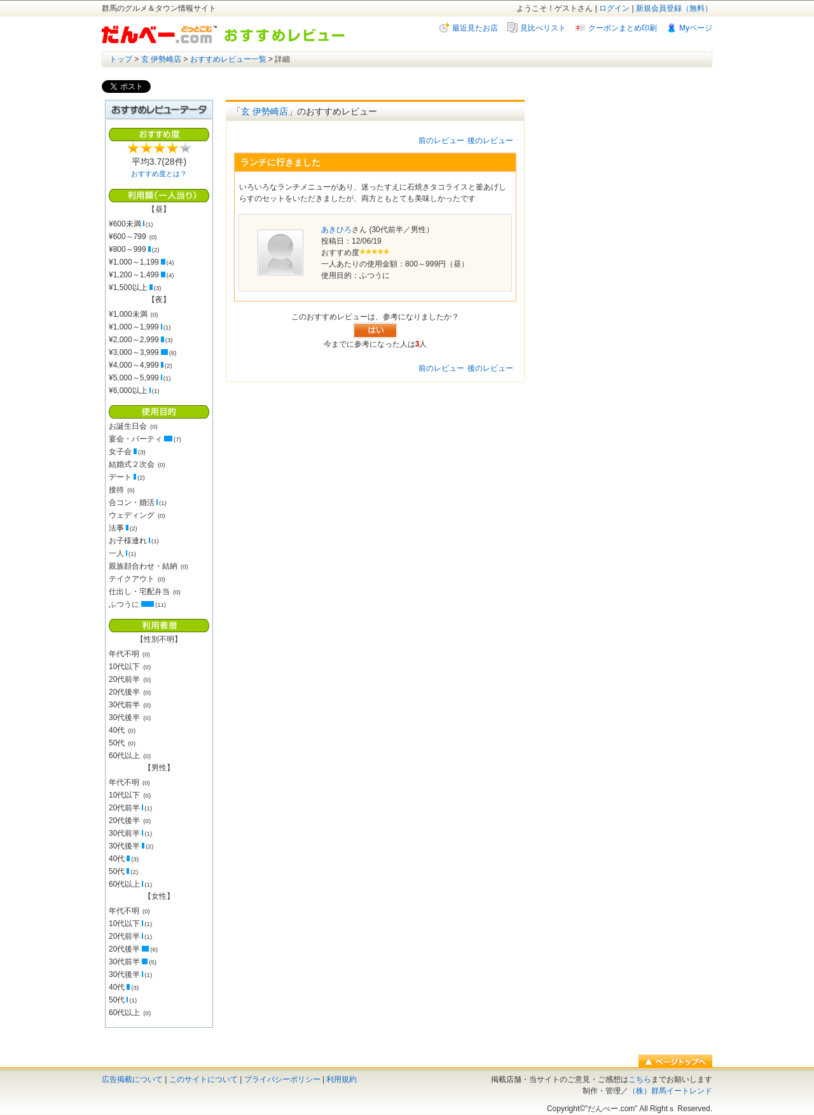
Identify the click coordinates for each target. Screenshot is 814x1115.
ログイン (614, 8)
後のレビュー (490, 140)
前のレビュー (441, 140)
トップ (120, 59)
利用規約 (341, 1079)
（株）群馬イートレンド (670, 1090)
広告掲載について (132, 1079)
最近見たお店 (475, 28)
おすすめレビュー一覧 (228, 59)
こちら (639, 1079)
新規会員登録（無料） (674, 8)
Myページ (695, 28)
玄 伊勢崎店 (161, 59)
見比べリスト (543, 28)
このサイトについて (203, 1079)
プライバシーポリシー (282, 1079)
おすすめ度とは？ (159, 173)
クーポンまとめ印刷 (622, 28)
